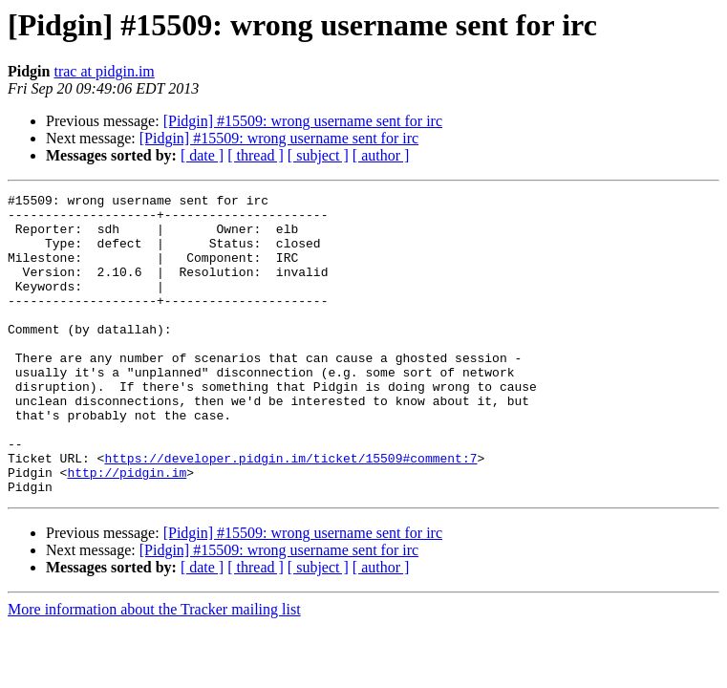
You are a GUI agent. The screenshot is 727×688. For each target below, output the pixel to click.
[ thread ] (255, 155)
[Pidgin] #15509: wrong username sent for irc (302, 121)
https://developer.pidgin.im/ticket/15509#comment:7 (290, 512)
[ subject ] (318, 155)
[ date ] (202, 155)
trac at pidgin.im (103, 71)
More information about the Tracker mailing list (154, 669)
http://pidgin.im (126, 529)
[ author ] (381, 155)
